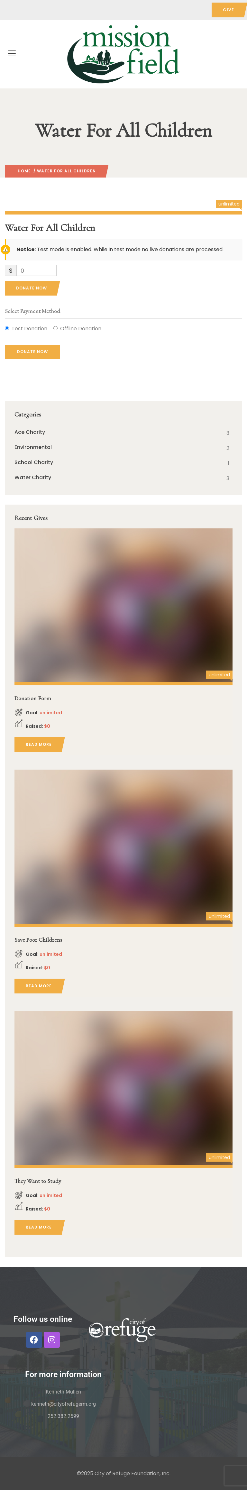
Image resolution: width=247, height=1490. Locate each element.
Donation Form (32, 698)
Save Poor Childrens (38, 939)
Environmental (33, 447)
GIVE (228, 10)
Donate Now (31, 288)
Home (24, 171)
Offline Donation (80, 328)
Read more (39, 744)
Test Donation (29, 328)
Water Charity (32, 477)
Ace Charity (29, 432)
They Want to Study (37, 1180)
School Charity (33, 462)
